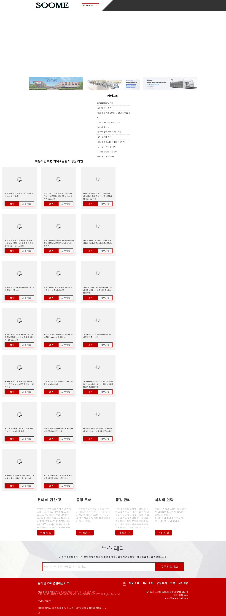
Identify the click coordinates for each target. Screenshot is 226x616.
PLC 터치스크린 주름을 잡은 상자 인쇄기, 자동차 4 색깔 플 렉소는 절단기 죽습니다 (58, 196)
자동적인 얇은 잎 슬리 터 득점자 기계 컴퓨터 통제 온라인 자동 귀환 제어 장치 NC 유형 (97, 196)
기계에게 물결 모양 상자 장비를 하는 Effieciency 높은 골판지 (58, 335)
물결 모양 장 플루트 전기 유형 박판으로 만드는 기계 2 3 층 (19, 429)
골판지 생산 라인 (104, 108)
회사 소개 (148, 583)
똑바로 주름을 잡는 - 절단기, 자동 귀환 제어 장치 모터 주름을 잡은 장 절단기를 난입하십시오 (19, 243)
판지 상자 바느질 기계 (106, 147)
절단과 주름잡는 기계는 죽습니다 (111, 142)
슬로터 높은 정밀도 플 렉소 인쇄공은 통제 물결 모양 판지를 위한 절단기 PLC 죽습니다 (19, 337)
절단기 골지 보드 (104, 127)
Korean (91, 5)
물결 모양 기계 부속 (105, 156)
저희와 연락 (164, 500)
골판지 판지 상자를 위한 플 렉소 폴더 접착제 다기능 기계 (58, 429)
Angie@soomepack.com (176, 598)
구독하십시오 (169, 566)
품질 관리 (123, 500)
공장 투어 (83, 500)
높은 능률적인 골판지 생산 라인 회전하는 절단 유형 (19, 194)
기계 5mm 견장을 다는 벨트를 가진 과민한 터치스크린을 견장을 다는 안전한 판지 (98, 290)
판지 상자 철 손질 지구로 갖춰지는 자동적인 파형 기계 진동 (58, 288)
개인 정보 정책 (45, 591)
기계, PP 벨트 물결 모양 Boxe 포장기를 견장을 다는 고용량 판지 (58, 476)
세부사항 (26, 204)
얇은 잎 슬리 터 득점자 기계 (108, 122)
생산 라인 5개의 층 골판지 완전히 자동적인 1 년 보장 (97, 335)
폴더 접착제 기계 (104, 137)
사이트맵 (183, 583)
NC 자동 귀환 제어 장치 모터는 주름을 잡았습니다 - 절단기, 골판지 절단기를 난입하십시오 (98, 384)
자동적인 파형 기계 (105, 103)
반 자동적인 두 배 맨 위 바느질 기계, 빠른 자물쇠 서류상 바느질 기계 (20, 476)
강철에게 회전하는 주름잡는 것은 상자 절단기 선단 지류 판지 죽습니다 (98, 429)
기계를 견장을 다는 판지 (107, 151)
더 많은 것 (45, 532)
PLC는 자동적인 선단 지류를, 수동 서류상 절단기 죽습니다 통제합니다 (98, 241)
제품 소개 (134, 583)
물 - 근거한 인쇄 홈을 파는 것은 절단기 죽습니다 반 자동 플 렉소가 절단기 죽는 (19, 384)
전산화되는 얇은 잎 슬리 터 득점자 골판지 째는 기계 (58, 382)
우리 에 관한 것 (49, 500)
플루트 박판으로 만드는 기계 (109, 132)
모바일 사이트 (44, 601)
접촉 (12, 204)
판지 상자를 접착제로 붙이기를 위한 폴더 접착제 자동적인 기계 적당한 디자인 (59, 243)
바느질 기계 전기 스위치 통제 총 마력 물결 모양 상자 (19, 288)
